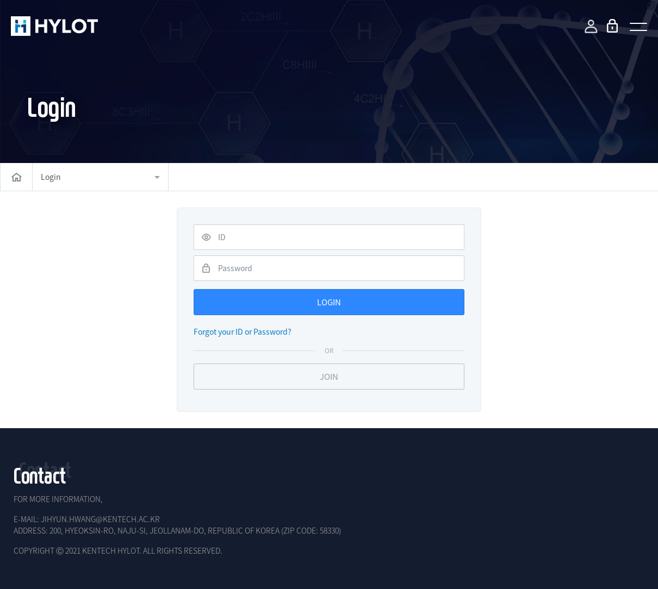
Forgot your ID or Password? (242, 331)
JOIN (329, 377)
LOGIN (329, 302)
